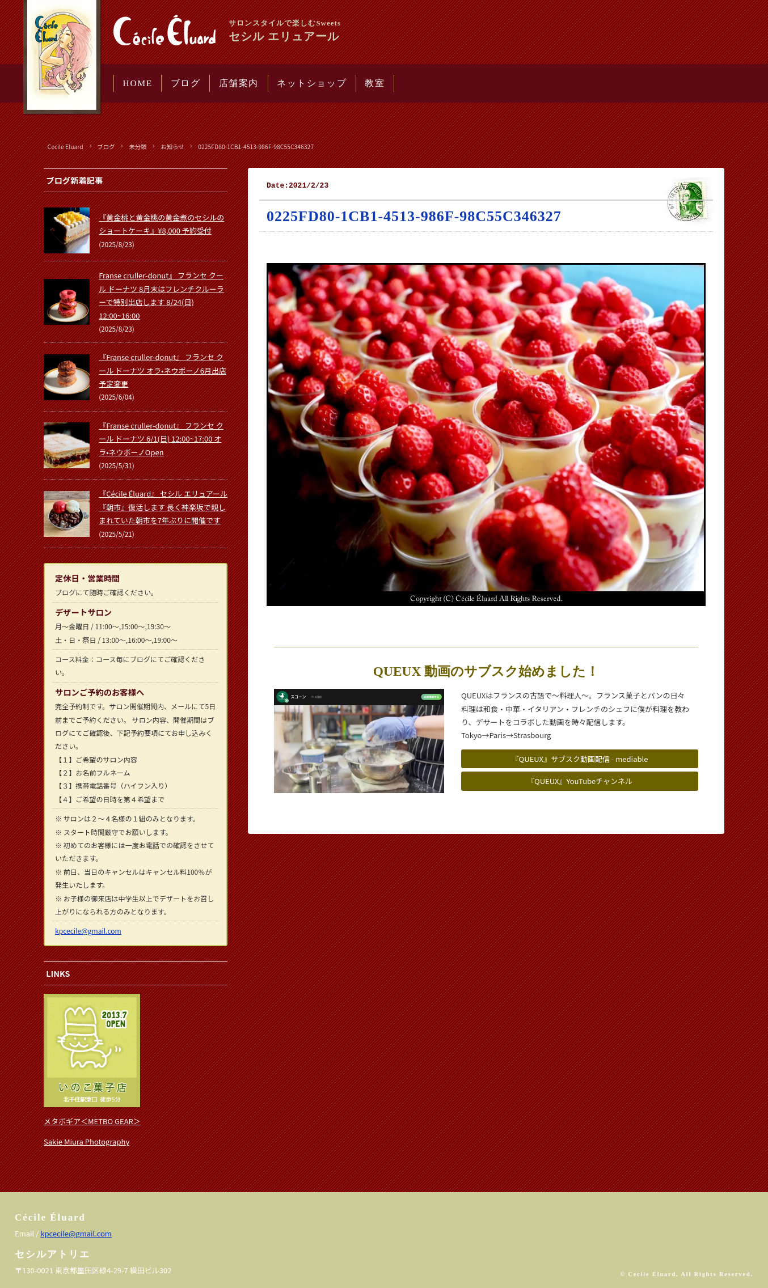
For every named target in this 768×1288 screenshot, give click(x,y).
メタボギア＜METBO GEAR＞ (92, 1121)
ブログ (186, 83)
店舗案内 (239, 83)
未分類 (137, 146)
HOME (138, 83)
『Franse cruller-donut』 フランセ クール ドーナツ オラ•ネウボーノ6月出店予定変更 (162, 370)
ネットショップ (312, 83)
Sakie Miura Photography (86, 1141)
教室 (375, 83)
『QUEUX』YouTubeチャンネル (579, 781)
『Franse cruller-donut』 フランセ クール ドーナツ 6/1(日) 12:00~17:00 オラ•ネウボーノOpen (161, 438)
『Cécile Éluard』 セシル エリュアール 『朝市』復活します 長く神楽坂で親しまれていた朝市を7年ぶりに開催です (163, 507)
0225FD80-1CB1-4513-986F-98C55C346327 (256, 146)
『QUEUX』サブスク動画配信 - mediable (580, 758)
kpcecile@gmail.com (88, 930)
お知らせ (172, 146)
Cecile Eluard (65, 146)
